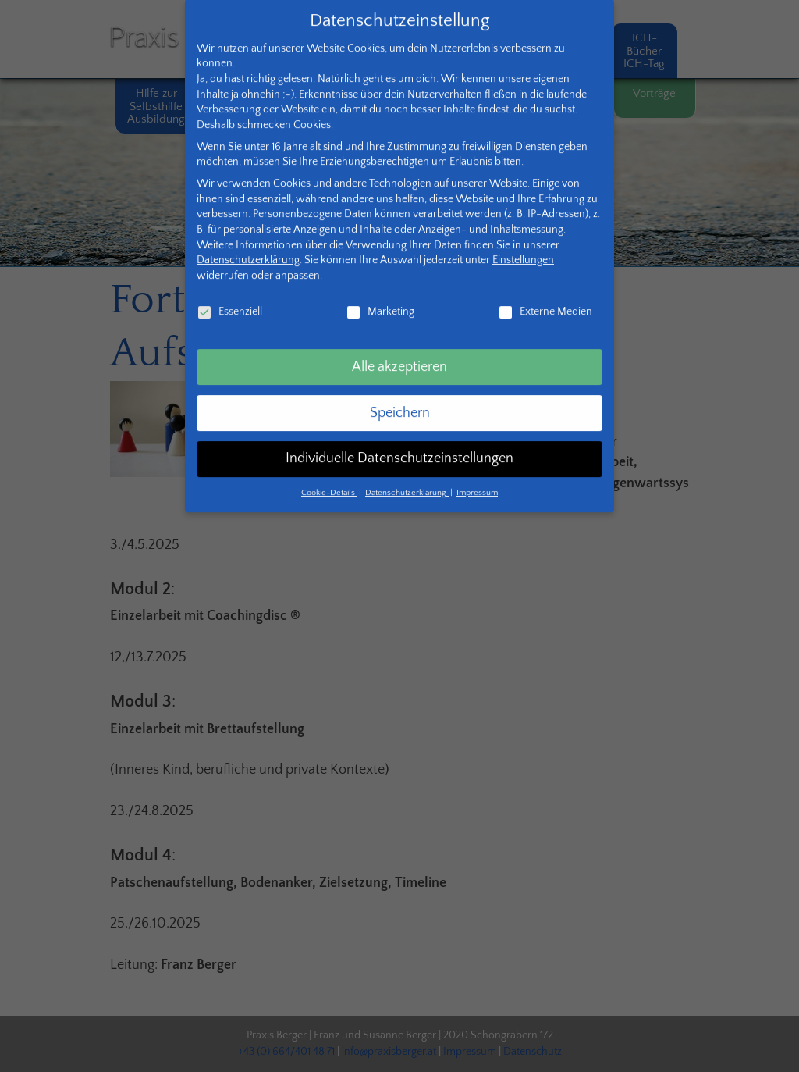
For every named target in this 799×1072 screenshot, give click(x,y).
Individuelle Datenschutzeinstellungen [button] (399, 442)
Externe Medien (545, 294)
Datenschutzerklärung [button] (407, 476)
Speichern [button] (400, 396)
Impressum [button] (477, 476)
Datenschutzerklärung (248, 243)
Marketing (380, 294)
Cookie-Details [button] (329, 476)
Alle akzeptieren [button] (399, 350)
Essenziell (229, 294)
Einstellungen (523, 243)
